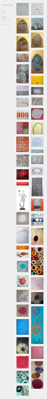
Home (2, 9)
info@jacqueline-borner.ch (6, 20)
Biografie (3, 12)
